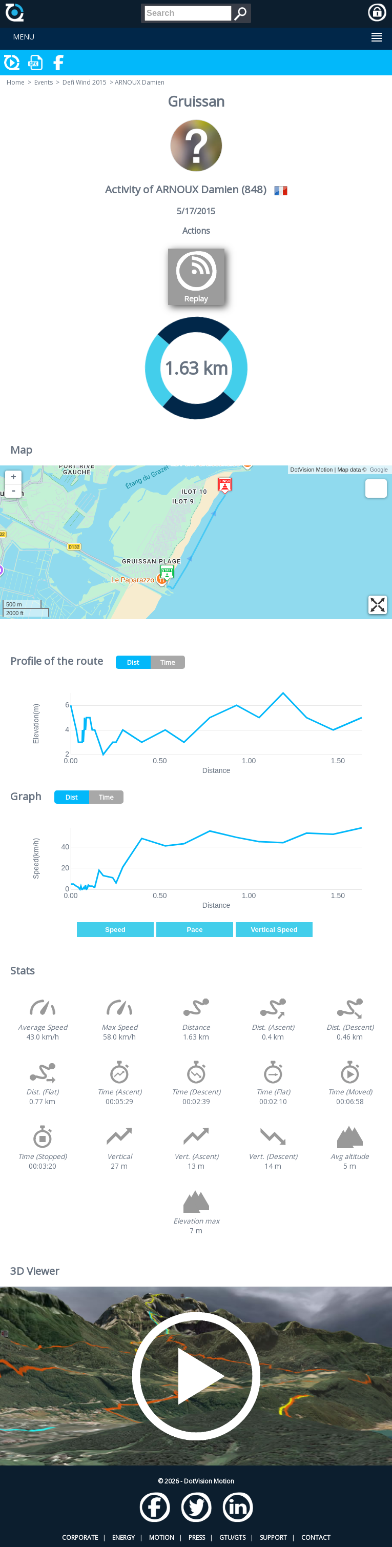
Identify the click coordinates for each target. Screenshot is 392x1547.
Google (379, 469)
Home (16, 82)
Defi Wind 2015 (85, 82)
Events (43, 82)
